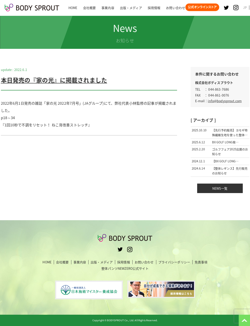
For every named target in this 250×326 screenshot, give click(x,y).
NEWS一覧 (219, 188)
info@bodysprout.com (225, 101)
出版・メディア (102, 262)
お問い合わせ (144, 262)
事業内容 (79, 262)
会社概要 (62, 262)
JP (245, 7)
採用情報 (123, 262)
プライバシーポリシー (174, 262)
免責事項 (201, 262)
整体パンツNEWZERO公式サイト (124, 268)
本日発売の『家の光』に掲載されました (54, 80)
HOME (46, 262)
